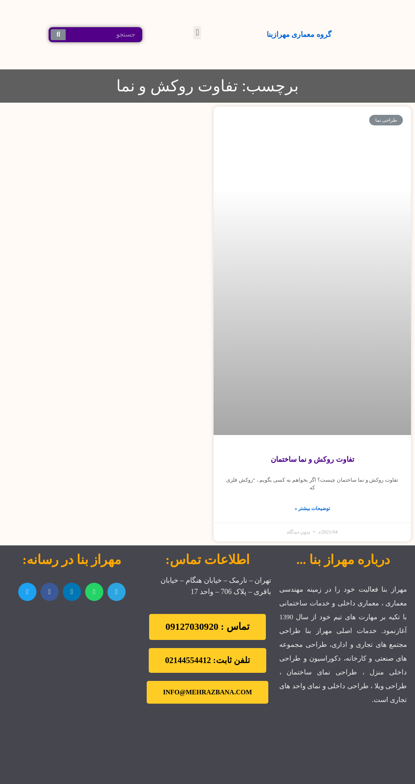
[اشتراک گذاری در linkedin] (72, 592)
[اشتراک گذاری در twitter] (27, 592)
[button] (197, 32)
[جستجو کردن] (58, 34)
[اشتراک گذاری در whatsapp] (94, 592)
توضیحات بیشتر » (312, 508)
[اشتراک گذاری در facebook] (50, 592)
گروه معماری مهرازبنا (299, 34)
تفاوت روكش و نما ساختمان (312, 459)
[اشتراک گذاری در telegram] (116, 592)
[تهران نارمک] (72, 655)
